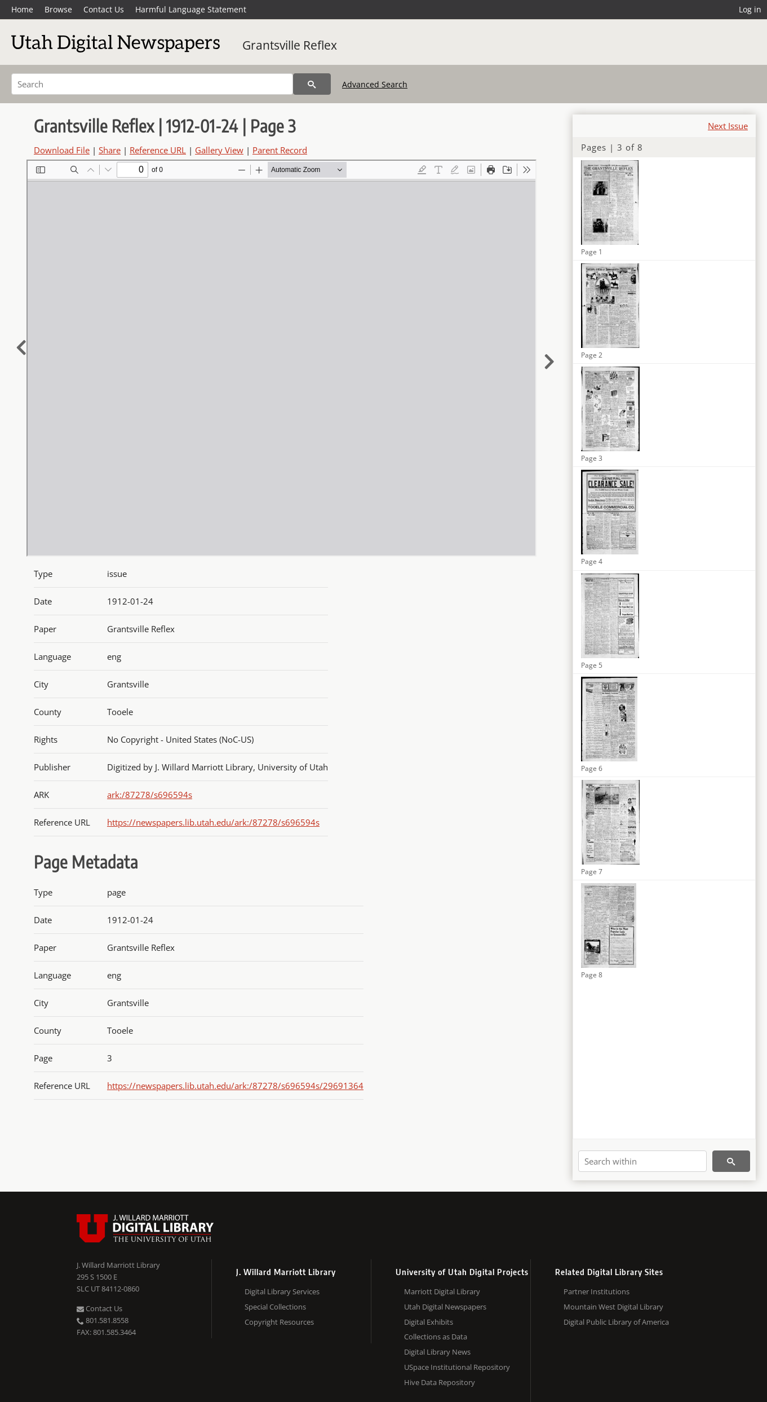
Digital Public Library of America (616, 1322)
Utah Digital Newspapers (445, 1307)
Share (110, 150)
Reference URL (158, 150)
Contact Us (103, 9)
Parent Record (279, 150)
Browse (58, 9)
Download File (62, 150)
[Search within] (642, 1161)
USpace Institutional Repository (457, 1367)
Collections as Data (435, 1337)
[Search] (152, 84)
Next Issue (728, 125)
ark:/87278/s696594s (149, 794)
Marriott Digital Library (442, 1291)
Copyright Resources (279, 1322)
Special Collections (275, 1307)
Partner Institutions (596, 1291)
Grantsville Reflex (289, 45)
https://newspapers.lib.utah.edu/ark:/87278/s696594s (213, 822)
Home (22, 9)
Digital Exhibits (428, 1322)
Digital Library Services (282, 1291)
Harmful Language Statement (190, 9)
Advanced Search (374, 84)
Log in (750, 9)
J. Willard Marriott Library (118, 1265)
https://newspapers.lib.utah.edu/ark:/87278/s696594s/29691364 (235, 1085)
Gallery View (219, 150)
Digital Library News (437, 1352)
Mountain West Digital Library (613, 1307)
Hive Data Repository (439, 1382)
